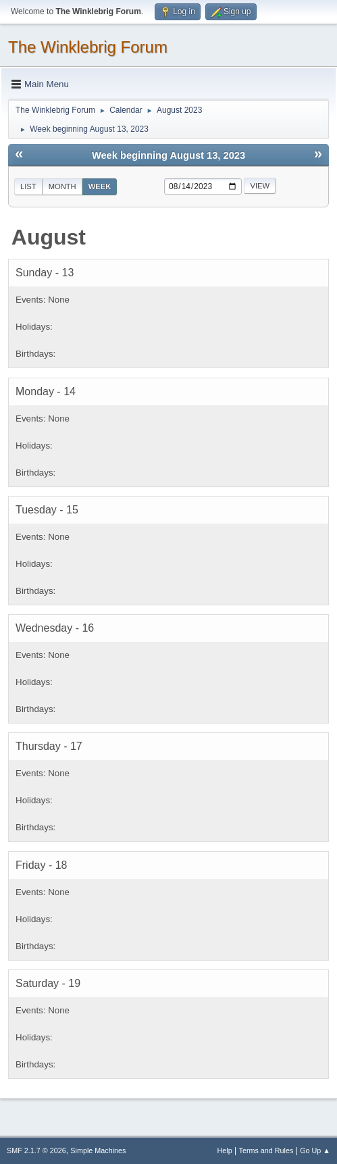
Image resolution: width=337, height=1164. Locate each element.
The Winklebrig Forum (87, 47)
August (48, 237)
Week (99, 186)
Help (224, 1150)
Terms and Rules (266, 1150)
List (28, 186)
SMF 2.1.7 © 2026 (36, 1150)
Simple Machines (98, 1150)
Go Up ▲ (315, 1150)
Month (62, 186)
